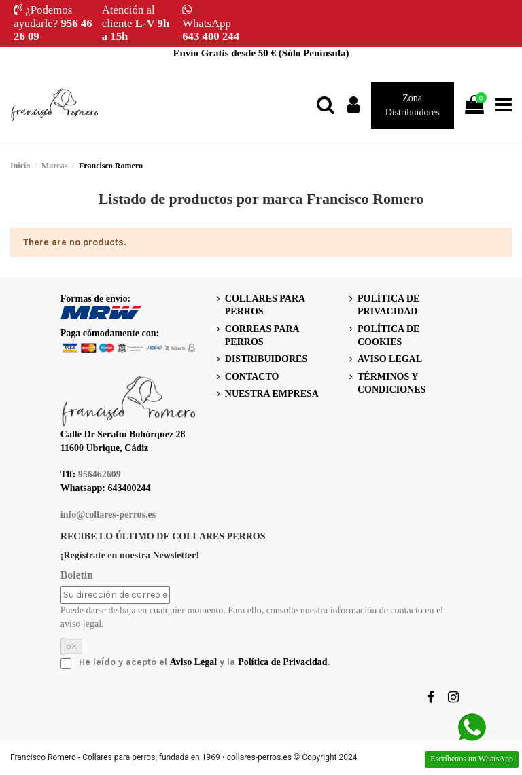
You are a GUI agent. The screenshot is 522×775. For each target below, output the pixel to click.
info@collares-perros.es (108, 514)
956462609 (99, 474)
